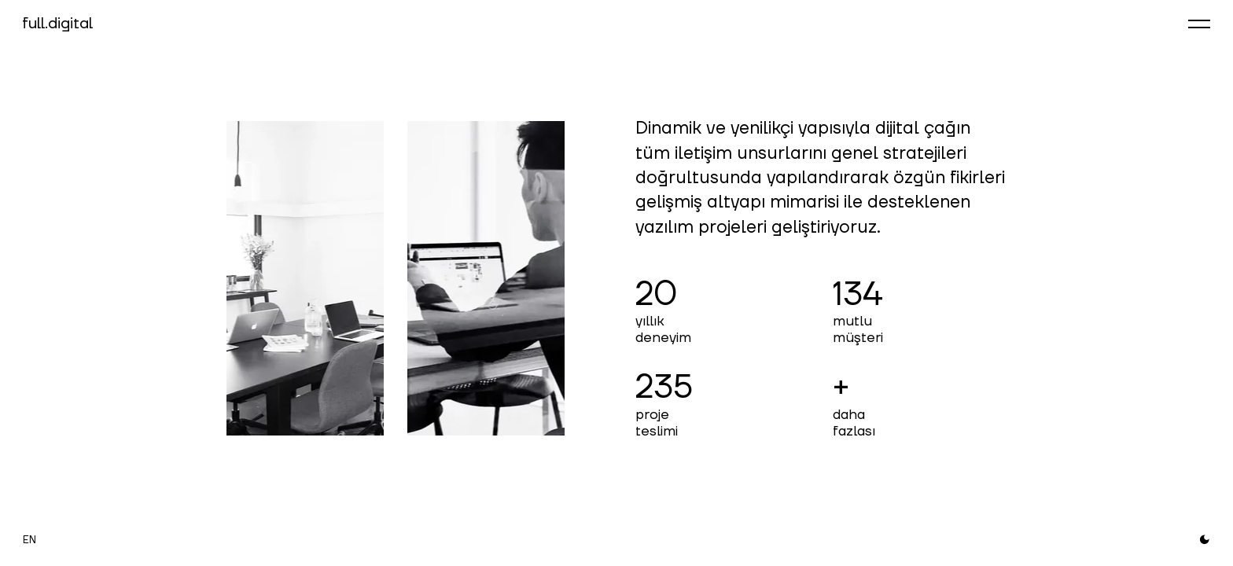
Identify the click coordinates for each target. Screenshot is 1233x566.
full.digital (57, 23)
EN (29, 540)
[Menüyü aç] (1199, 23)
